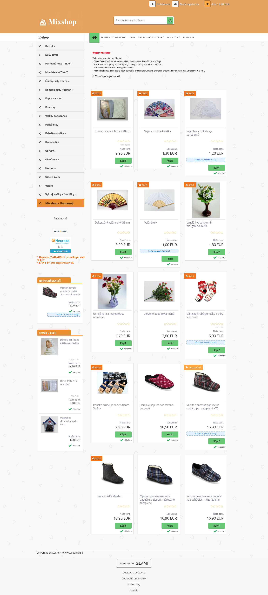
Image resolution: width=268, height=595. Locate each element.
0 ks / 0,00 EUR (220, 4)
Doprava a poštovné (134, 572)
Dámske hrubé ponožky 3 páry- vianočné (205, 315)
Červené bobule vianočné (159, 313)
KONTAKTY (188, 37)
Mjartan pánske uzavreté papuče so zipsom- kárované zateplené (157, 499)
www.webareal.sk (72, 553)
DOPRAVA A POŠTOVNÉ (113, 37)
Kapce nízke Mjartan (110, 496)
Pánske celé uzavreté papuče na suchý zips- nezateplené (204, 497)
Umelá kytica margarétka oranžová (108, 315)
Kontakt (134, 590)
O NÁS (132, 37)
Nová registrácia (189, 4)
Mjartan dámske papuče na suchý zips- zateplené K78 (70, 291)
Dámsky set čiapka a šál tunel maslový (69, 341)
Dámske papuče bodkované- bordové (157, 406)
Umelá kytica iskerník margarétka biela (199, 224)
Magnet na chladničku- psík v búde (69, 421)
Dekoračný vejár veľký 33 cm (112, 222)
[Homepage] (95, 37)
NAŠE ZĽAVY (173, 37)
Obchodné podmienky (134, 578)
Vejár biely (150, 222)
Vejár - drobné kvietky (157, 131)
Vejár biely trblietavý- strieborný (199, 132)
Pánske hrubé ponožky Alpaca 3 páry (111, 406)
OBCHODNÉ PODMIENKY (151, 37)
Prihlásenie (163, 4)
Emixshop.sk (60, 218)
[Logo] (60, 20)
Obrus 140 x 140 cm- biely (68, 382)
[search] (170, 20)
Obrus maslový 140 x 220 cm (112, 131)
